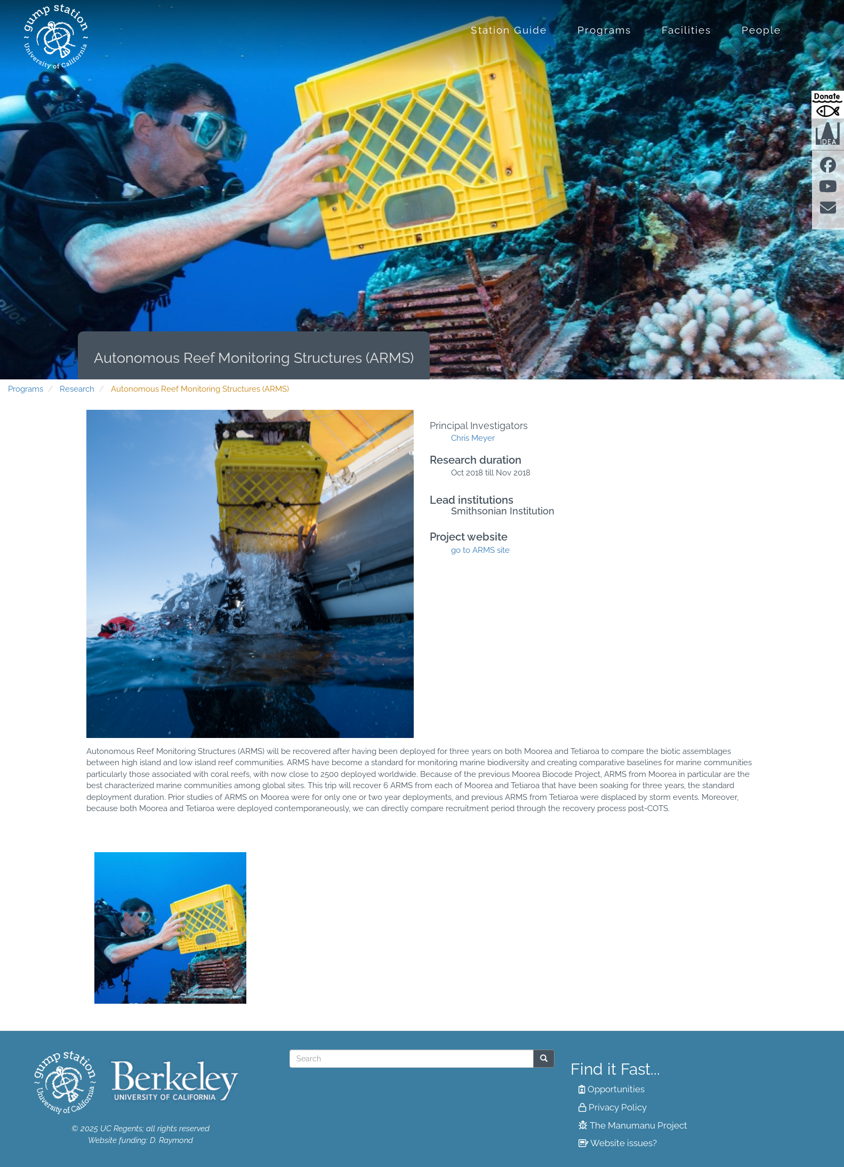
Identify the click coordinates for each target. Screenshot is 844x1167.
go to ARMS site (480, 550)
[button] (170, 928)
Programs (604, 30)
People (761, 30)
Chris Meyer (473, 438)
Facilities (686, 30)
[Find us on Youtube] (828, 189)
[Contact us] (828, 211)
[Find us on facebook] (828, 168)
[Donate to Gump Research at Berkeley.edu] (827, 104)
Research (77, 389)
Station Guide (509, 30)
